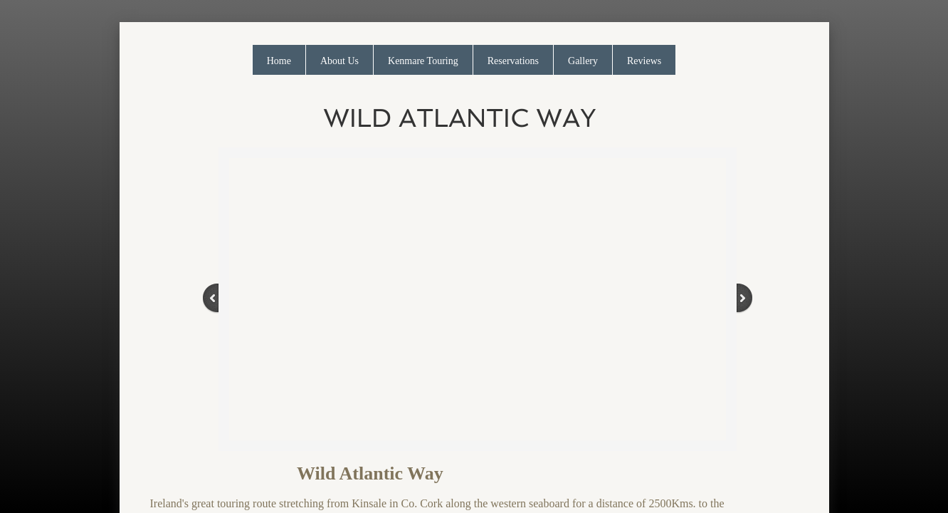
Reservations (513, 61)
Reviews (644, 61)
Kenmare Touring (423, 61)
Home (279, 61)
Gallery (583, 61)
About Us (339, 61)
